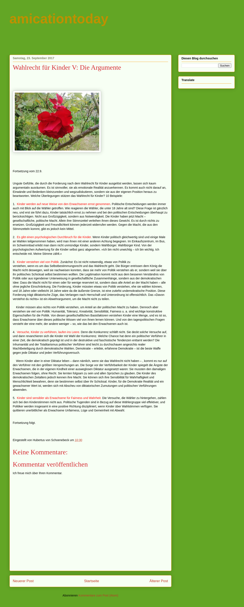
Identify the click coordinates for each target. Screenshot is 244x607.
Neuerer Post (23, 581)
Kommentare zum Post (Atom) (98, 595)
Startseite (91, 581)
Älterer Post (159, 581)
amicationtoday (58, 18)
